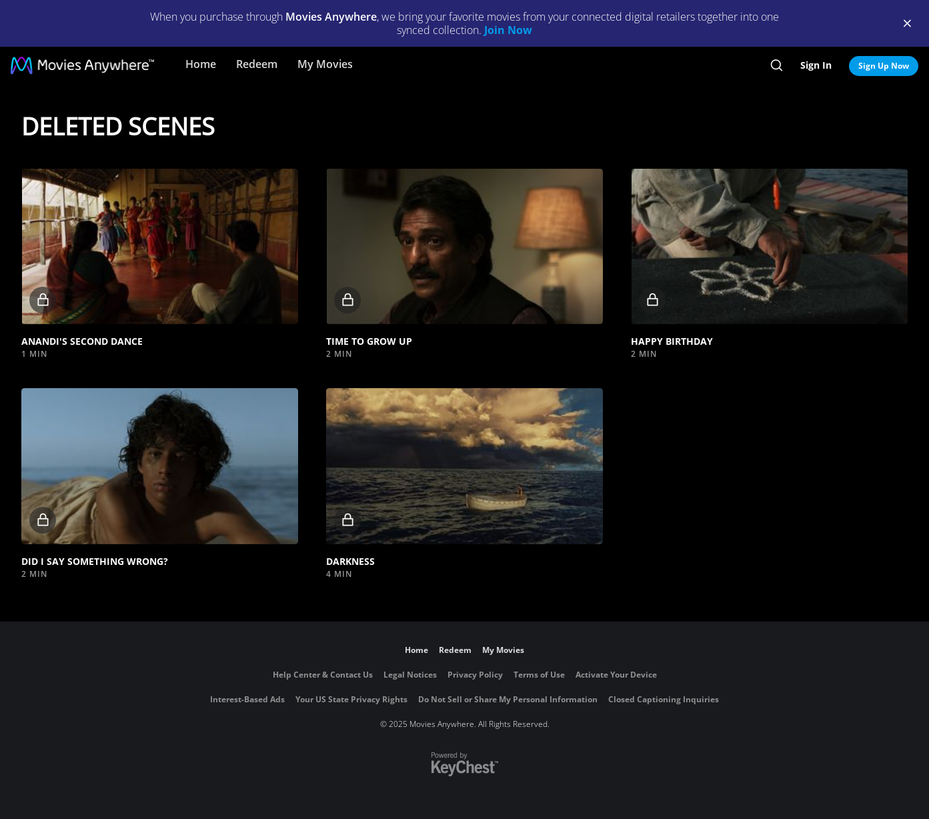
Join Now (508, 30)
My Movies (325, 64)
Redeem (256, 64)
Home (200, 64)
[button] (159, 246)
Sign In (816, 65)
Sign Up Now (883, 65)
